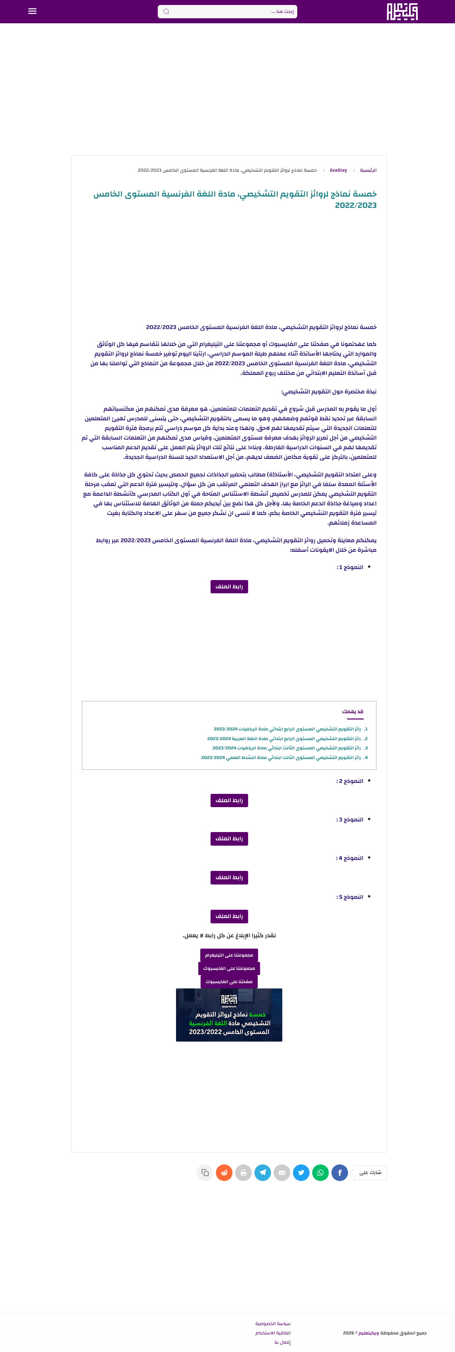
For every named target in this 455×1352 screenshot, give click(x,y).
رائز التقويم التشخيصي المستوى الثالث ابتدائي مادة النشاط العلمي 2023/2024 (281, 757)
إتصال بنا (282, 1342)
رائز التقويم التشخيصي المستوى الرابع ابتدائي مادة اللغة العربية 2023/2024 (284, 738)
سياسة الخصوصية (273, 1323)
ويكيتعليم (369, 1333)
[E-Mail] (283, 1176)
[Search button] (166, 11)
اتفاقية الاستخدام (273, 1333)
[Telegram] (264, 1176)
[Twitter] (302, 1176)
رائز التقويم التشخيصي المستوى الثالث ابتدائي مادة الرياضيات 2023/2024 (287, 748)
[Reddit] (225, 1176)
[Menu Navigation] (32, 11)
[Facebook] (341, 1176)
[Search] (227, 11)
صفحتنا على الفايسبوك (229, 981)
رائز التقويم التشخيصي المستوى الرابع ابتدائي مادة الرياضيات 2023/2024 (287, 729)
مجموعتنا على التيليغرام (229, 955)
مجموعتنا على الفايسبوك (229, 968)
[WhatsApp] (321, 1176)
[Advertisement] (227, 88)
